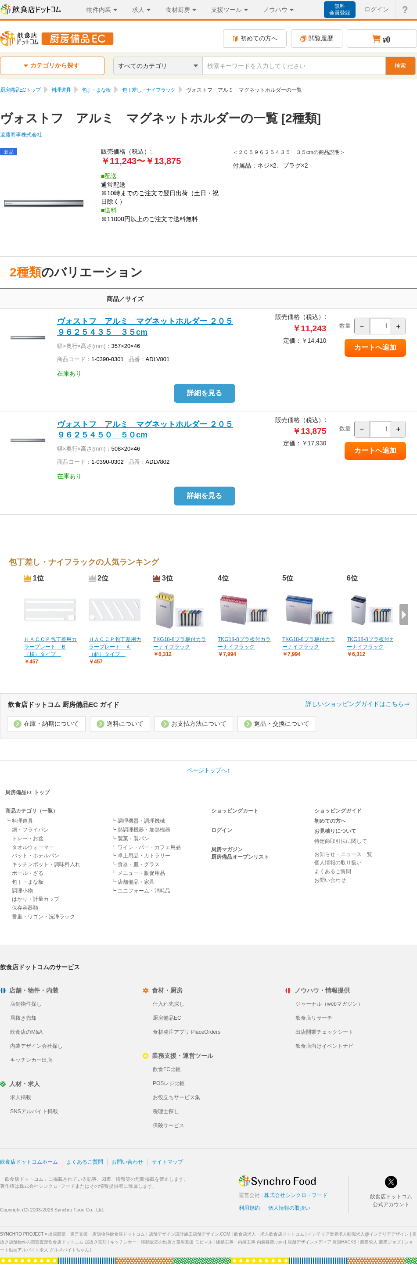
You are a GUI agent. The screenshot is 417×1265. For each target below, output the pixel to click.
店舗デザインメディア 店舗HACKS (322, 1242)
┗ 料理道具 (19, 821)
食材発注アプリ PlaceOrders (186, 1032)
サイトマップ (167, 1162)
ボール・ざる (27, 873)
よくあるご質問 (332, 871)
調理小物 (22, 891)
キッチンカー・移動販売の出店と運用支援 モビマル (161, 1242)
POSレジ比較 (169, 1083)
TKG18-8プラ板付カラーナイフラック (179, 643)
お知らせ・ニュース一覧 (343, 854)
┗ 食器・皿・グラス (135, 864)
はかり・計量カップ (35, 899)
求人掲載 (20, 1097)
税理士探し (166, 1111)
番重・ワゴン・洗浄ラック (43, 917)
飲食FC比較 (167, 1069)
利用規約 (249, 1208)
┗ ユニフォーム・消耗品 (140, 891)
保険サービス (168, 1125)
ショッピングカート (235, 811)
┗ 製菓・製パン (130, 838)
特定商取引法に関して (340, 841)
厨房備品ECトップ (20, 90)
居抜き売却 (23, 1018)
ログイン (221, 830)
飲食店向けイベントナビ (324, 1046)
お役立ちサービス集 (176, 1097)
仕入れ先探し (168, 1004)
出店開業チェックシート (324, 1032)
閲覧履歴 (316, 38)
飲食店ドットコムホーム (29, 1162)
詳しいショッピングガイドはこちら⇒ (358, 703)
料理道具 (61, 90)
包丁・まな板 (96, 90)
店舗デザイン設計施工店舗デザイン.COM (189, 1234)
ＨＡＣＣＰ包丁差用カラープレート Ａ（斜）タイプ (115, 646)
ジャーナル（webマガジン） (329, 1004)
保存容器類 (25, 908)
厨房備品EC (167, 1018)
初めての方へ (254, 38)
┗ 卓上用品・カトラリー (140, 856)
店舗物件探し (26, 1004)
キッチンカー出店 (31, 1060)
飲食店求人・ (269, 1234)
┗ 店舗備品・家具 (133, 882)
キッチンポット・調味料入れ (46, 864)
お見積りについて (335, 831)
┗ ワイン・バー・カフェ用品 (146, 847)
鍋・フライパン (30, 830)
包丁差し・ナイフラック (148, 90)
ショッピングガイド (338, 811)
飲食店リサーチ (313, 1018)
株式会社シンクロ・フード (295, 1195)
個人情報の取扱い (289, 1208)
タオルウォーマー (33, 847)
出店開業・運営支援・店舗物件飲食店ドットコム (96, 1234)
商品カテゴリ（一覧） (31, 811)
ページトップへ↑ (208, 770)
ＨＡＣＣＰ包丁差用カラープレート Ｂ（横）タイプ (50, 646)
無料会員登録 (339, 9)
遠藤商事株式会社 (21, 135)
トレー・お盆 (27, 838)
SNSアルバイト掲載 (34, 1111)
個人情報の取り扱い (338, 863)
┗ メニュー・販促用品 (138, 873)
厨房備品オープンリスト (240, 857)
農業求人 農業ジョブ (380, 1242)
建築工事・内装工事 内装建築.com (250, 1242)
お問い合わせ (330, 880)
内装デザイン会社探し (36, 1046)
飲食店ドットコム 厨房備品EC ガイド (63, 704)
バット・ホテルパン (35, 856)
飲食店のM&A (26, 1032)
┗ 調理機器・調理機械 (138, 821)
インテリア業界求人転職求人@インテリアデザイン (358, 1234)
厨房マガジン (227, 849)
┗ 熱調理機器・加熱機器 (140, 830)
